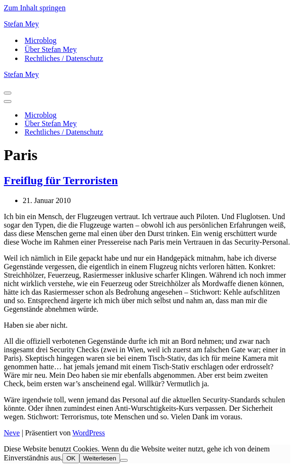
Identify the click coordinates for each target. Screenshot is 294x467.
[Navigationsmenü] (7, 93)
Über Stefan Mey (51, 49)
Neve (12, 433)
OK (70, 458)
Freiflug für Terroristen (61, 180)
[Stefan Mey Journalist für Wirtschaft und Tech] (147, 24)
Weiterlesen (99, 458)
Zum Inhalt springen (35, 8)
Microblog (41, 40)
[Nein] (124, 460)
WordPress (88, 433)
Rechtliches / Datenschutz (64, 58)
